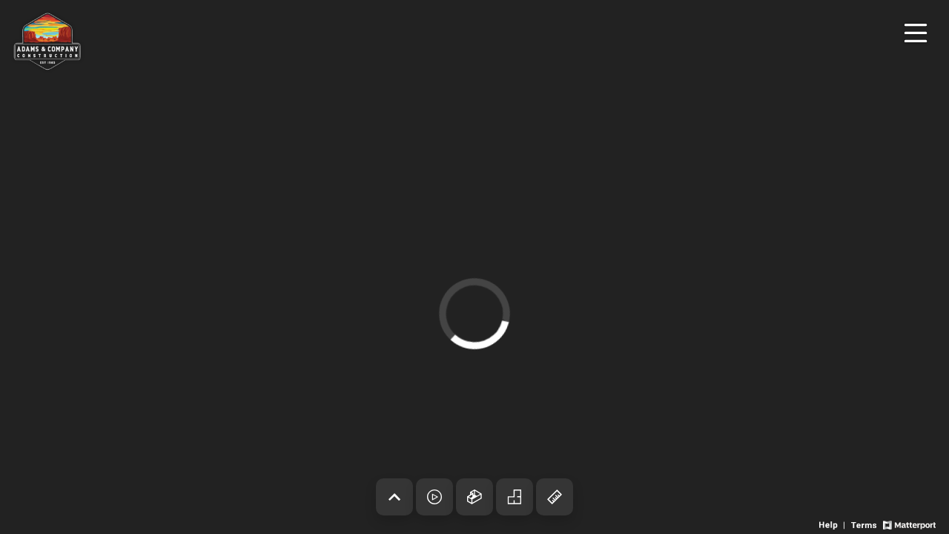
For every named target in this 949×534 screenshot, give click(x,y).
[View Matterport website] (909, 524)
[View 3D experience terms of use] (865, 524)
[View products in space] (916, 33)
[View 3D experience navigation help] (833, 524)
